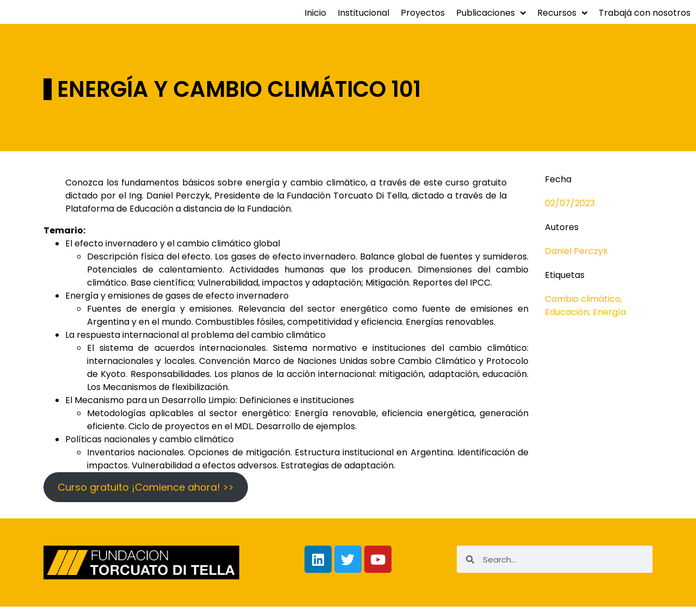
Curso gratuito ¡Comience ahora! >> (146, 492)
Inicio (315, 18)
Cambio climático (582, 304)
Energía (609, 317)
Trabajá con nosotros (645, 18)
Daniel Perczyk (576, 256)
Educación (567, 317)
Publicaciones (491, 18)
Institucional (363, 18)
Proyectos (423, 18)
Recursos (562, 18)
